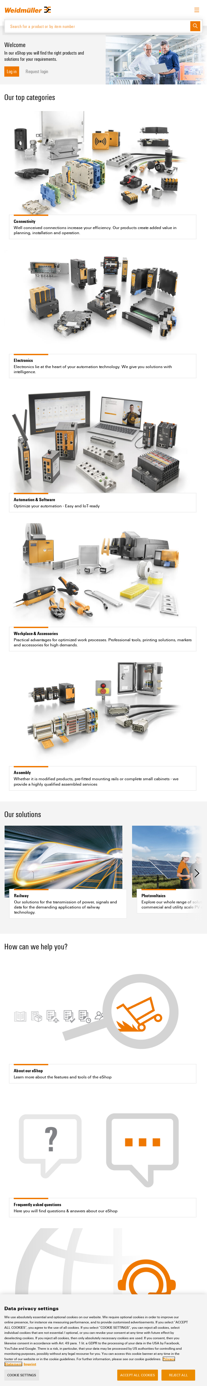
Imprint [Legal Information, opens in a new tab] (30, 1365)
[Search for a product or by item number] (97, 26)
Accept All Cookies (137, 1376)
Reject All (178, 1376)
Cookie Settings (21, 1376)
